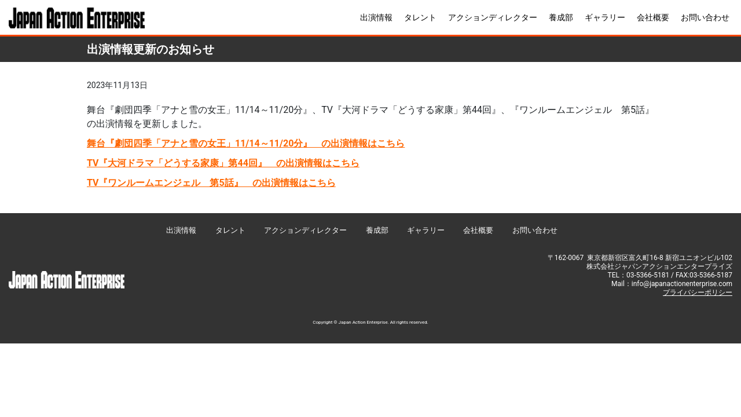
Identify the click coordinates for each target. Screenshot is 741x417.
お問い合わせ (705, 17)
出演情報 (376, 17)
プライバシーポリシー (697, 292)
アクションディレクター (492, 17)
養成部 (561, 17)
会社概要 (653, 17)
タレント (420, 17)
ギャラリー (605, 17)
